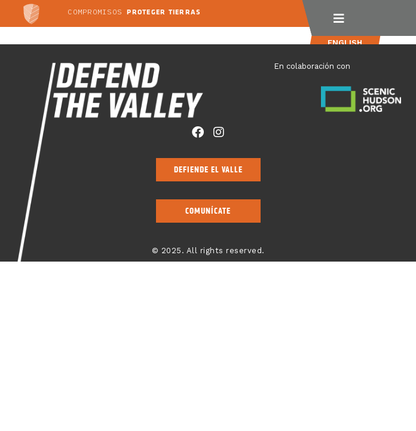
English (344, 42)
